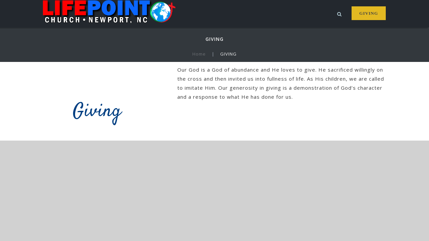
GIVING (368, 13)
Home (199, 54)
